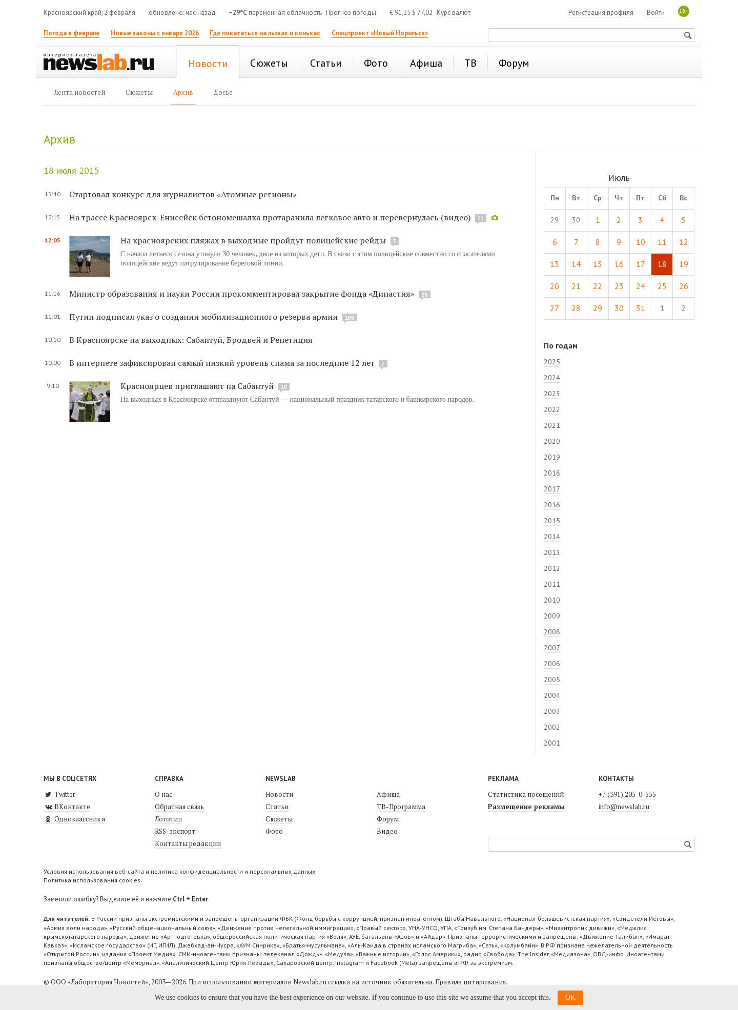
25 (662, 286)
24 (640, 286)
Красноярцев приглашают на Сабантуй (197, 385)
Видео (387, 831)
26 (683, 286)
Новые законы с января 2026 (155, 33)
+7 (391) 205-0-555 (627, 794)
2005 (552, 679)
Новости (279, 794)
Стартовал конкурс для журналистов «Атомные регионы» (183, 194)
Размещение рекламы (526, 806)
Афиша (388, 794)
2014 (552, 536)
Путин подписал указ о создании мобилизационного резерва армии (203, 316)
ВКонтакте (67, 806)
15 (597, 264)
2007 (552, 647)
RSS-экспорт (175, 831)
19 (683, 264)
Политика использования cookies (92, 880)
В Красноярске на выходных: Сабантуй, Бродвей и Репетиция (191, 339)
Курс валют (453, 12)
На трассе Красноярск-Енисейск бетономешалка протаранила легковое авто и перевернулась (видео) (269, 217)
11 (662, 242)
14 (576, 264)
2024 (552, 377)
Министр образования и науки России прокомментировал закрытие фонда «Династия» (242, 293)
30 (619, 308)
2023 (552, 393)
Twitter (59, 794)
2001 (552, 743)
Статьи (277, 806)
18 (662, 264)
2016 (552, 504)
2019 (552, 457)
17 (640, 264)
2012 (552, 568)
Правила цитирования (470, 981)
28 (576, 308)
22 (597, 286)
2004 (552, 695)
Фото (274, 831)
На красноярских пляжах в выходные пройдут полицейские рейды (253, 240)
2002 (552, 727)
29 (597, 308)
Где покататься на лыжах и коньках (265, 33)
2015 (552, 520)
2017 (552, 488)
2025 (552, 361)
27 (554, 308)
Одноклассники (74, 818)
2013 (552, 552)
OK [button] (570, 997)
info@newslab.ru (624, 806)
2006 (552, 663)
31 (640, 308)
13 (554, 264)
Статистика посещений (526, 794)
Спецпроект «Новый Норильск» (380, 33)
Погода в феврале (71, 33)
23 (619, 286)
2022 (552, 409)
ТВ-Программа (401, 806)
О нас (163, 794)
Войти (656, 12)
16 (619, 264)
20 (554, 286)
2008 (552, 631)
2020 (552, 441)
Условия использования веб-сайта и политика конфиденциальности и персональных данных (179, 871)
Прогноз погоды (351, 12)
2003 (552, 711)
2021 (552, 425)
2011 (552, 584)
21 (576, 286)
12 (683, 242)
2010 (552, 600)
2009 (552, 616)
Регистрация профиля (600, 12)
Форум (388, 818)
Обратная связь (179, 806)
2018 (552, 473)
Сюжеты (279, 818)
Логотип (168, 818)
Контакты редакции (188, 843)
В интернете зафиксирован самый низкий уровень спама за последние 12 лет (222, 362)
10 (640, 242)
